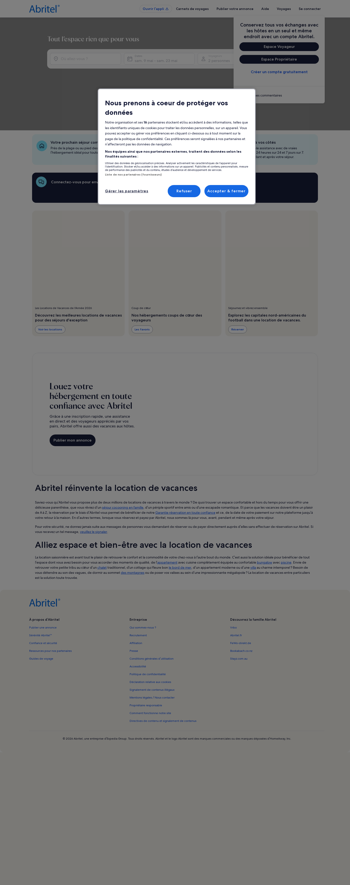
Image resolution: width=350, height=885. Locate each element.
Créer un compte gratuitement (279, 72)
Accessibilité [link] (138, 626)
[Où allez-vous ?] (98, 66)
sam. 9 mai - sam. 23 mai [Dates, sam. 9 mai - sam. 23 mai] (192, 68)
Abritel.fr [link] (236, 594)
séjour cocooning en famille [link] (122, 466)
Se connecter (310, 9)
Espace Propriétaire (279, 59)
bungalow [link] (264, 521)
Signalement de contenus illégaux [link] (152, 649)
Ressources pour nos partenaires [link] (50, 610)
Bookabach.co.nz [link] (241, 610)
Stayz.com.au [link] (238, 618)
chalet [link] (102, 526)
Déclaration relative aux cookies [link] (150, 641)
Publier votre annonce (235, 9)
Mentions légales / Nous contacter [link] (152, 657)
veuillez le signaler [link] (93, 491)
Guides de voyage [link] (41, 618)
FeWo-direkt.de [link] (240, 602)
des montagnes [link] (132, 532)
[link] (279, 95)
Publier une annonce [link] (43, 587)
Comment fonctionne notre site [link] (150, 672)
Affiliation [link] (136, 602)
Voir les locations (50, 288)
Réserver (237, 288)
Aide (265, 9)
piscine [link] (286, 521)
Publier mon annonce (72, 399)
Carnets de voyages (192, 9)
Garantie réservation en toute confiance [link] (185, 471)
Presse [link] (134, 610)
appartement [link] (167, 521)
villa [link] (253, 526)
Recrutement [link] (138, 594)
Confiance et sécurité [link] (43, 602)
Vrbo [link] (233, 587)
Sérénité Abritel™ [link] (40, 594)
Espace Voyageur (279, 46)
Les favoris (142, 288)
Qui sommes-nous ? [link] (143, 587)
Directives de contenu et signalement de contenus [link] (163, 680)
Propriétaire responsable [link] (146, 664)
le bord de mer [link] (180, 526)
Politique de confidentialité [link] (148, 633)
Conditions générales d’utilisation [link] (151, 618)
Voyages (284, 9)
